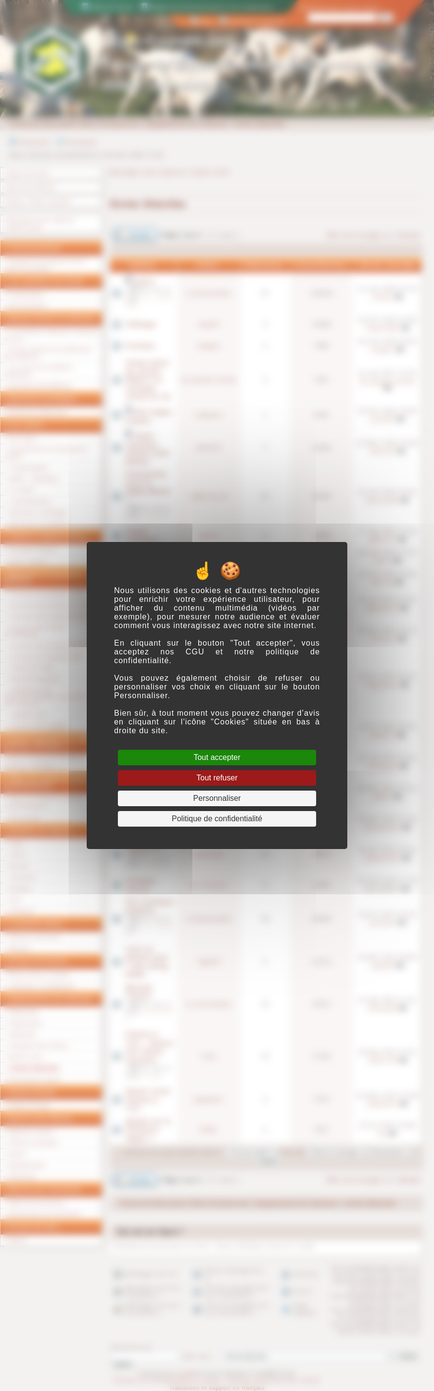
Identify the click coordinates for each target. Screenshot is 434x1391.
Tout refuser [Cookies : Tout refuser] (216, 778)
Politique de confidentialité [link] (217, 818)
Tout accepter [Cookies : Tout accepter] (216, 757)
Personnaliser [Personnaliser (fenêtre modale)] (217, 798)
